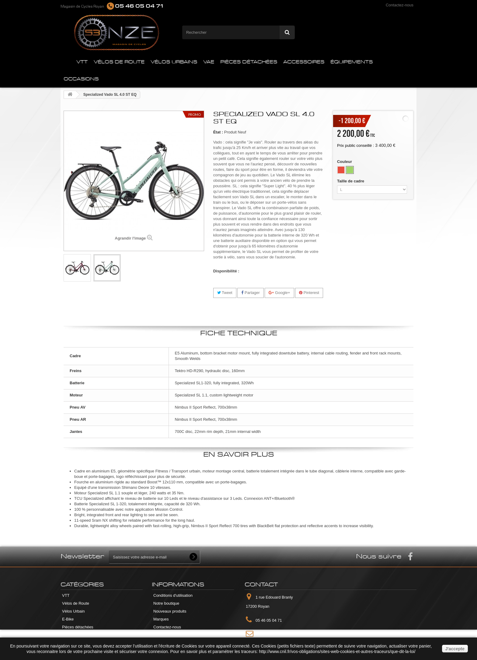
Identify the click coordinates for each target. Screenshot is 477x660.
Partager (250, 292)
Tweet (224, 292)
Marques (161, 619)
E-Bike (68, 619)
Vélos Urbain (73, 611)
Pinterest (309, 292)
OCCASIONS (81, 79)
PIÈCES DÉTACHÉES (248, 62)
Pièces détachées (77, 627)
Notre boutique (166, 603)
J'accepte (455, 648)
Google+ (279, 292)
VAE (208, 62)
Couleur (345, 161)
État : (218, 132)
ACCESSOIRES (303, 62)
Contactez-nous (399, 5)
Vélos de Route (75, 603)
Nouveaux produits (169, 611)
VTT (82, 62)
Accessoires (72, 635)
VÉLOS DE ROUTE (119, 62)
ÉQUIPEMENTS (351, 62)
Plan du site (163, 635)
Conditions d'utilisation (173, 595)
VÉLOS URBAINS (174, 62)
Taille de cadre (351, 181)
